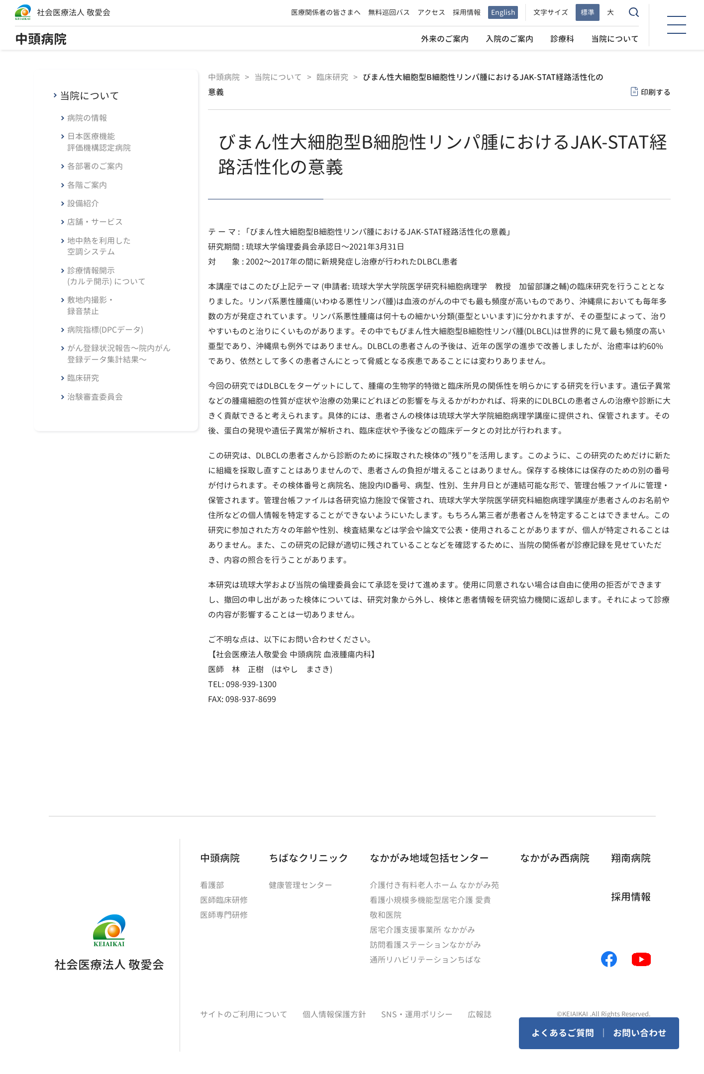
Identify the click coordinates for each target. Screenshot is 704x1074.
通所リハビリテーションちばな (425, 959)
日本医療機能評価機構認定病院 (99, 142)
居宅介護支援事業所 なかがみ (422, 929)
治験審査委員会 (95, 396)
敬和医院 (386, 914)
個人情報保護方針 (334, 1014)
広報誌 (480, 1014)
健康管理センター (300, 885)
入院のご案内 (509, 38)
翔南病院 (631, 858)
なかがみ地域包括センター (429, 858)
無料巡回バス (389, 12)
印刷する (656, 92)
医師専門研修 (224, 914)
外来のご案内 (445, 38)
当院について (615, 38)
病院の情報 (87, 117)
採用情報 (467, 12)
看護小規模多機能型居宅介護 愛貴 (430, 900)
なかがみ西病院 (555, 858)
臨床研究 (83, 377)
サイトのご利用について (244, 1014)
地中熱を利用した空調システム (99, 246)
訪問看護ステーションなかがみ (425, 944)
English (503, 12)
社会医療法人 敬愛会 (73, 12)
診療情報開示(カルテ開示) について (106, 276)
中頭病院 (41, 39)
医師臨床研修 (224, 900)
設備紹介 (83, 203)
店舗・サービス (95, 221)
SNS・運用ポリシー (417, 1014)
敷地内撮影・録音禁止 (91, 305)
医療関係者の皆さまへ (326, 12)
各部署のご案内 (95, 166)
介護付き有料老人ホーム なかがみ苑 (434, 885)
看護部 (212, 885)
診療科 (562, 38)
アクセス (431, 12)
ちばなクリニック (308, 858)
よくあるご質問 (562, 1033)
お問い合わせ (640, 1033)
